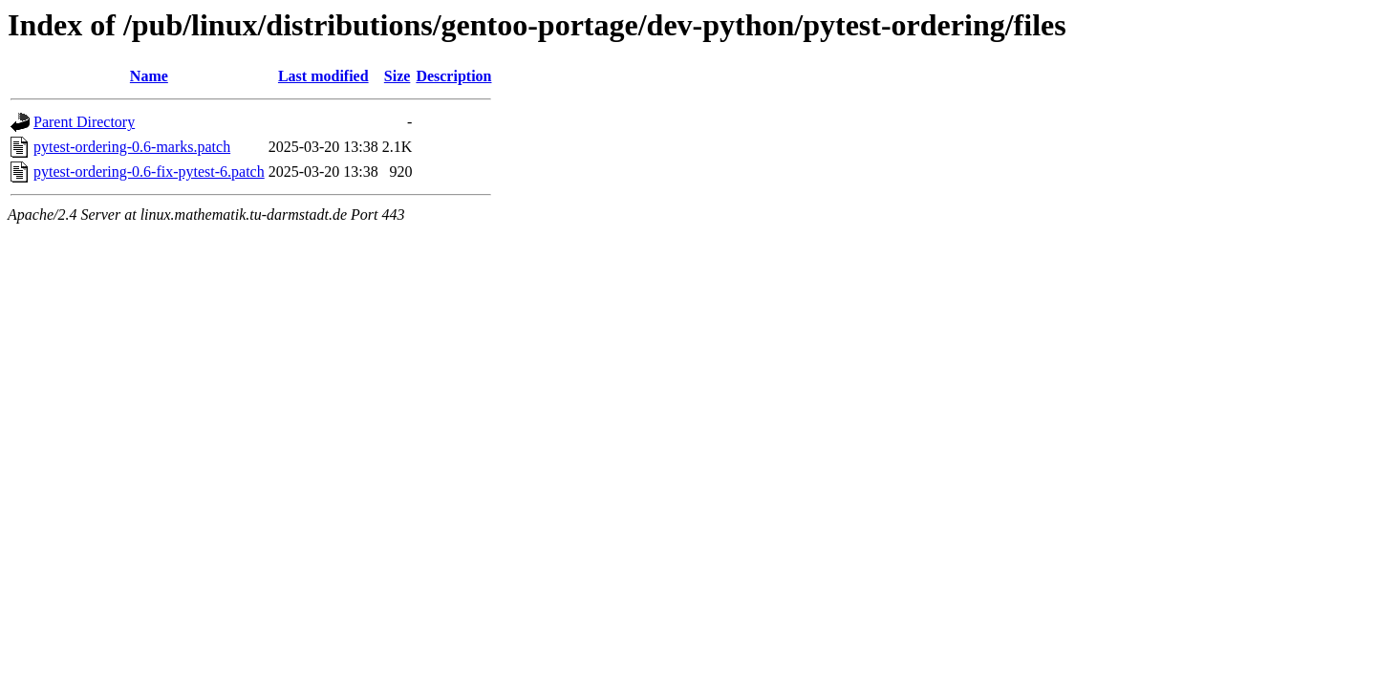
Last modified (323, 76)
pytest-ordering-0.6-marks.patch (131, 147)
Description (453, 76)
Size (397, 76)
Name (149, 76)
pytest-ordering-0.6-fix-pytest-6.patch (149, 171)
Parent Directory (84, 122)
